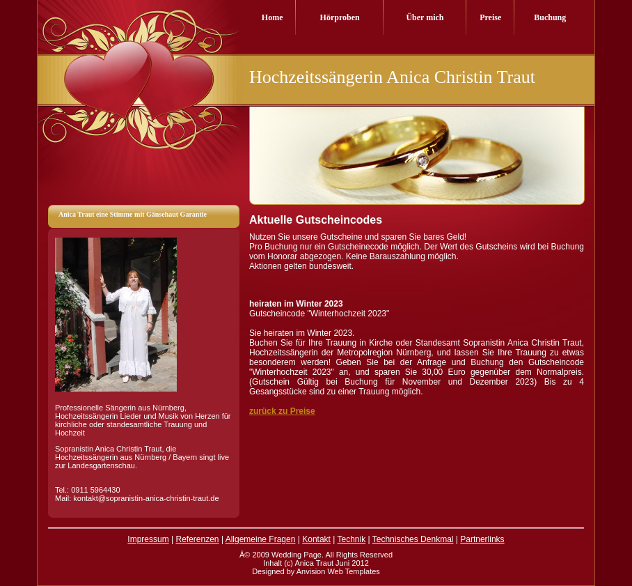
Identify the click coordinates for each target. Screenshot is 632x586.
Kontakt (316, 539)
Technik (351, 539)
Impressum (147, 539)
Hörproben (340, 17)
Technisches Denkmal (413, 539)
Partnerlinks (482, 539)
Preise (490, 17)
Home (272, 17)
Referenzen (197, 539)
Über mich (424, 17)
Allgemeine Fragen (261, 539)
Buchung (550, 17)
